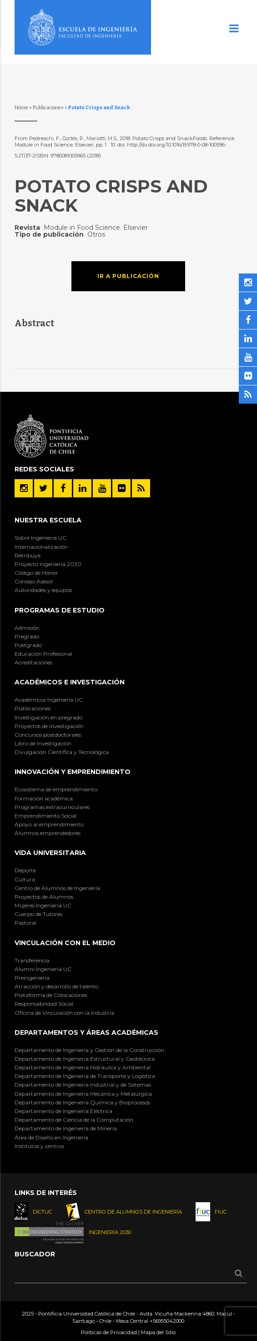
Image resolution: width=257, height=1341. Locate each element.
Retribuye (27, 555)
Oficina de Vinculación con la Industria (64, 1012)
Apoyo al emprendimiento (49, 824)
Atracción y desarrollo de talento (56, 986)
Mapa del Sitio (158, 1332)
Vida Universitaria (50, 853)
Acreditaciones (33, 662)
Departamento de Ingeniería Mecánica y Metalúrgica (83, 1093)
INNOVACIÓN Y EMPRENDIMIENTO (73, 772)
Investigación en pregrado (48, 717)
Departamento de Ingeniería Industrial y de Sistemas (83, 1084)
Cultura (25, 879)
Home (21, 108)
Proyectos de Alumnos (44, 896)
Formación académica (44, 798)
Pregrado (27, 636)
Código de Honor (36, 572)
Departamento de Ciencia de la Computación (74, 1119)
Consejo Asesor (34, 581)
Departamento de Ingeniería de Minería (66, 1128)
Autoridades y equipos (43, 590)
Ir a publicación (128, 276)
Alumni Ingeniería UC (43, 969)
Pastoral (25, 922)
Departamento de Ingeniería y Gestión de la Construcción (89, 1050)
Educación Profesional (43, 653)
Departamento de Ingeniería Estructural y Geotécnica (85, 1058)
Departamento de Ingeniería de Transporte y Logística (85, 1076)
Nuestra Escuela (48, 520)
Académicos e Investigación (70, 682)
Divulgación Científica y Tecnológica (62, 752)
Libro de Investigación (43, 743)
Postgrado (28, 645)
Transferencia (32, 960)
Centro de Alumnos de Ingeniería (57, 888)
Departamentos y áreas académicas (86, 1032)
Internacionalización (41, 546)
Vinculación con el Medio (65, 943)
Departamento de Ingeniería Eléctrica (63, 1111)
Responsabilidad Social (44, 1003)
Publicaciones (48, 108)
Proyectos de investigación (49, 726)
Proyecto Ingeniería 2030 (48, 564)
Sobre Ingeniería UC (40, 537)
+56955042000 (167, 1321)
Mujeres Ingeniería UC (43, 905)
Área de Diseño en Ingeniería (51, 1137)
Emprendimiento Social (45, 815)
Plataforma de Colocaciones (51, 995)
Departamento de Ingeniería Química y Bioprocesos (82, 1102)
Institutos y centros (39, 1146)
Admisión (27, 627)
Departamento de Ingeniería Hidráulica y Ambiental (83, 1067)
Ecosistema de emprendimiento (56, 789)
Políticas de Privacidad (109, 1332)
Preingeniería (32, 977)
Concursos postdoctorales (48, 734)
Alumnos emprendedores (48, 833)
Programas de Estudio (60, 610)
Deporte (25, 870)
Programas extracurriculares (52, 807)
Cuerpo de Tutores (38, 914)
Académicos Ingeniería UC (49, 699)
